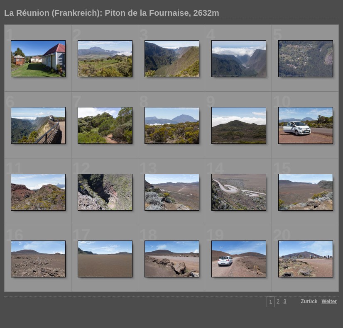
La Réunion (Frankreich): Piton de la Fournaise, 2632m (111, 12)
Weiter (329, 301)
